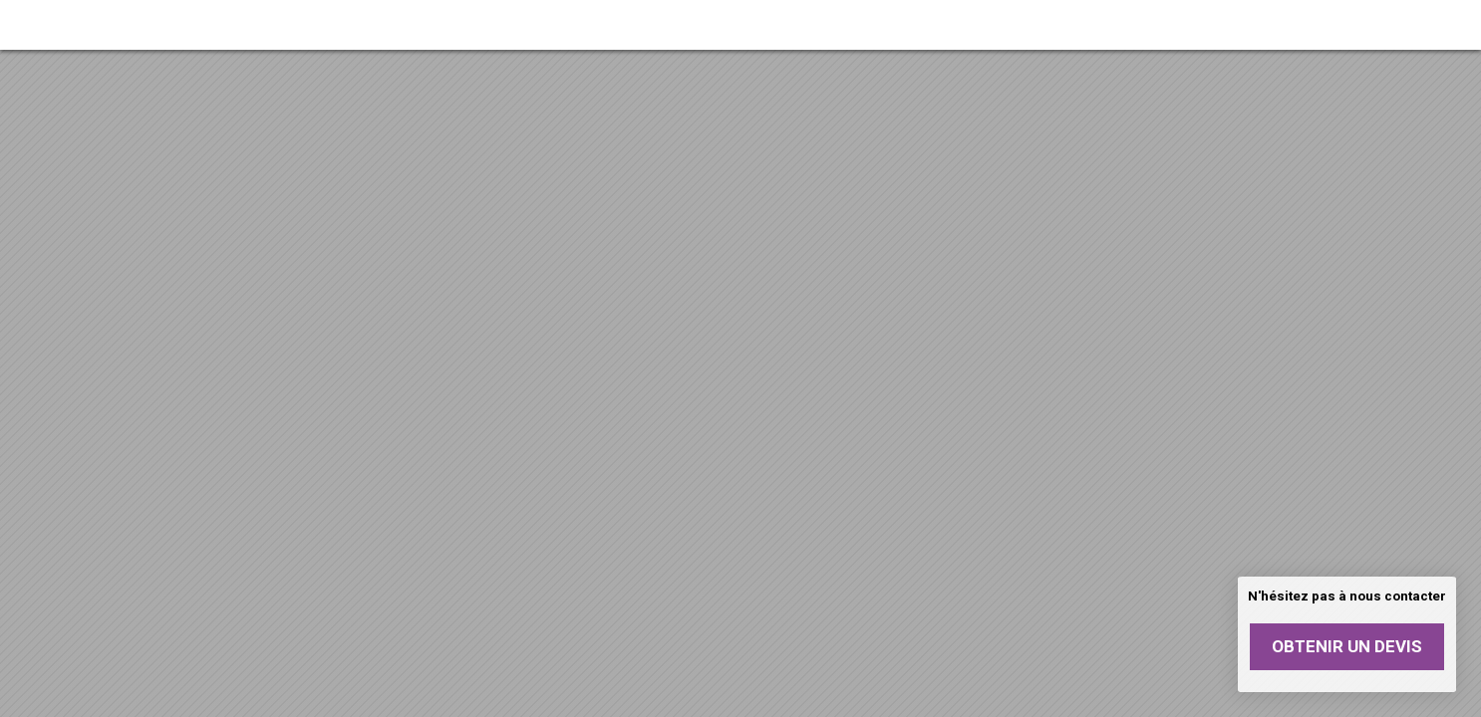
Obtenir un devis (1347, 646)
